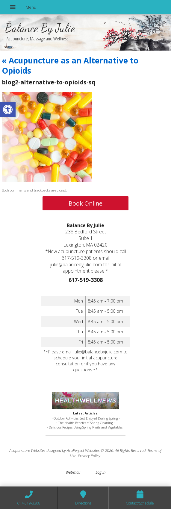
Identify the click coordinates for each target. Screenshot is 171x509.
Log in (100, 472)
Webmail (73, 472)
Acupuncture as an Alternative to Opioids (70, 65)
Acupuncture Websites (27, 450)
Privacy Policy (89, 455)
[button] (8, 109)
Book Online (85, 203)
